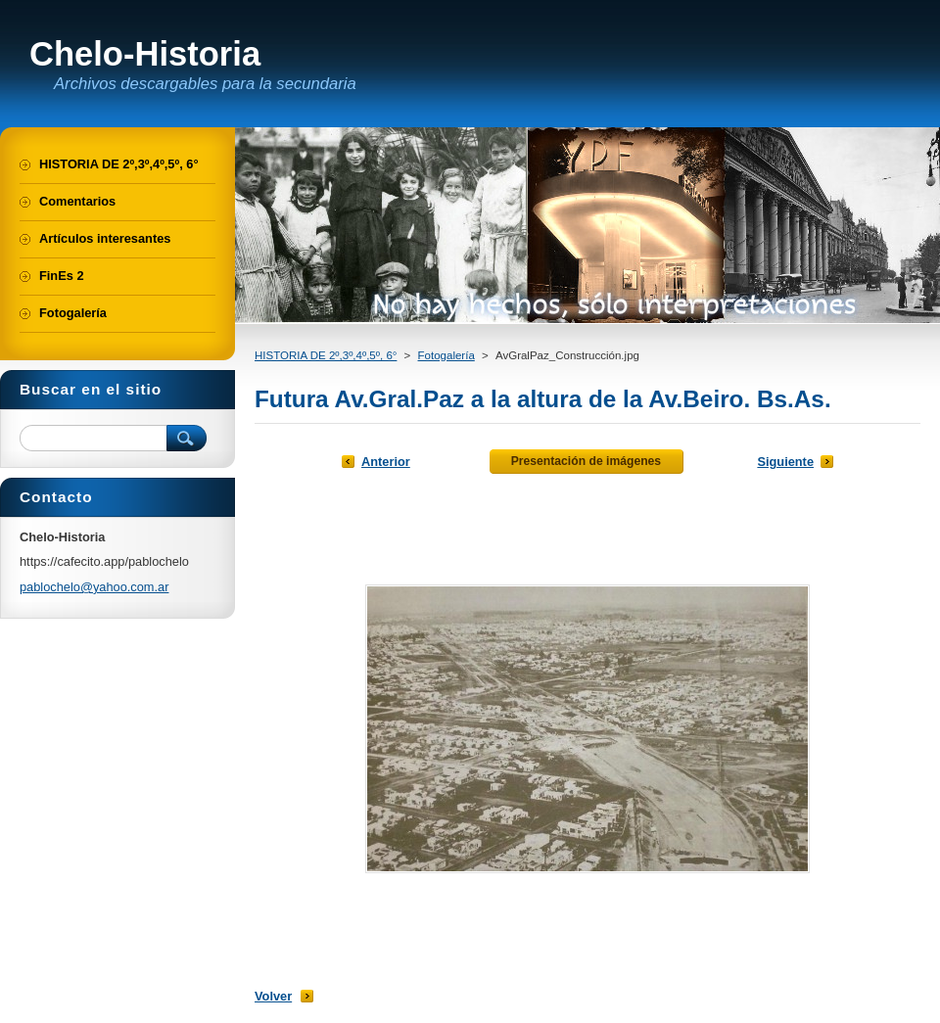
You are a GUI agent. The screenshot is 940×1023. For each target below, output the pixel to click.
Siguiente (785, 461)
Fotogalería (446, 355)
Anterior (385, 461)
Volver (273, 996)
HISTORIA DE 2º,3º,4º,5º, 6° (326, 355)
